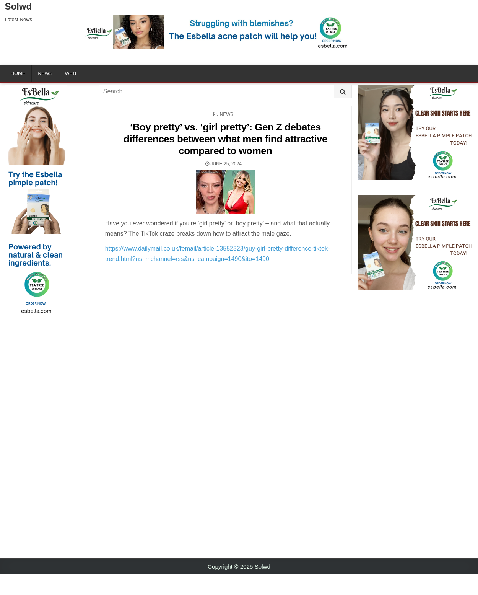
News (45, 73)
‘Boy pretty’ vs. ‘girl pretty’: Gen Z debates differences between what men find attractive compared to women (225, 138)
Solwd (18, 6)
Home (18, 73)
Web (70, 73)
